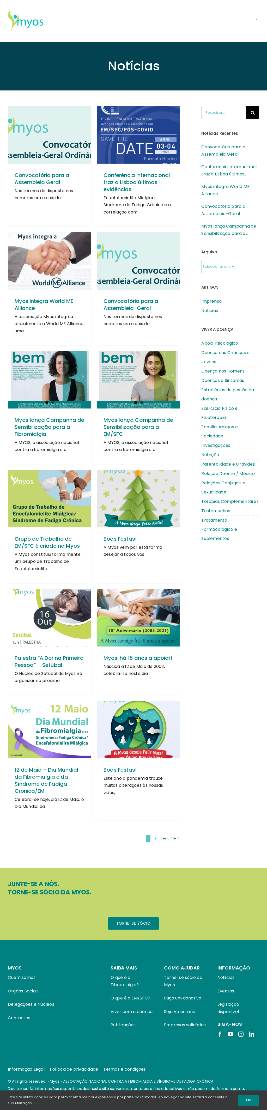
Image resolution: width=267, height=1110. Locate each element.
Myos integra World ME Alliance (44, 305)
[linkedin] (251, 1034)
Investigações (215, 445)
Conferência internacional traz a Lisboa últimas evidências (137, 182)
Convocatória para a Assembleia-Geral (131, 305)
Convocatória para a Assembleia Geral (42, 179)
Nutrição (210, 455)
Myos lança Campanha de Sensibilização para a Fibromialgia (49, 427)
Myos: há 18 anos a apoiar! (138, 658)
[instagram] (241, 1034)
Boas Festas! (120, 539)
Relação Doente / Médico (228, 474)
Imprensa (211, 301)
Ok (249, 1100)
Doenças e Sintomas (222, 380)
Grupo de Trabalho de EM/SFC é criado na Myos (47, 543)
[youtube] (230, 1034)
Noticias (209, 311)
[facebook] (220, 1034)
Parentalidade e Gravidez (228, 464)
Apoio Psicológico (219, 343)
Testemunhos (215, 511)
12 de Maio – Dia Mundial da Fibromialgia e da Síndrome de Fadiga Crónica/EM (46, 781)
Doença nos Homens (223, 371)
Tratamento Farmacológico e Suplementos (219, 529)
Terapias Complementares (230, 501)
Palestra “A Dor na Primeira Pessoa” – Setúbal (49, 662)
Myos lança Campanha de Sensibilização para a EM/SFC (138, 427)
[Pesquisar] (252, 112)
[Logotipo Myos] (25, 12)
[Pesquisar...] (223, 112)
